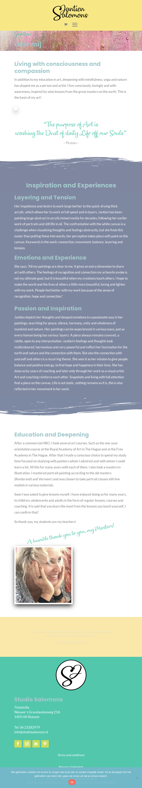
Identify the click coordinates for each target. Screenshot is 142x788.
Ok (72, 782)
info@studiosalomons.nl (31, 732)
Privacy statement (71, 767)
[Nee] (137, 778)
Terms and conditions (71, 755)
